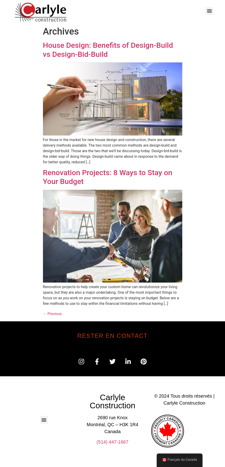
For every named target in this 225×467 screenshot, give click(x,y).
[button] (209, 11)
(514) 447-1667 (112, 441)
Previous (52, 314)
